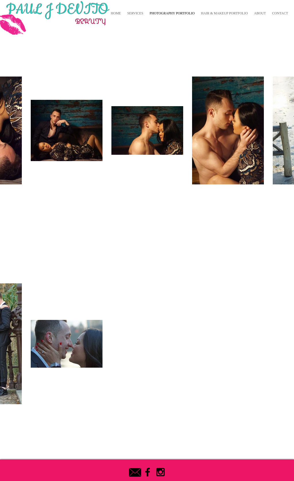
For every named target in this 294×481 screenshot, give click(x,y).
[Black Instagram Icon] (160, 472)
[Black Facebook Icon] (147, 472)
